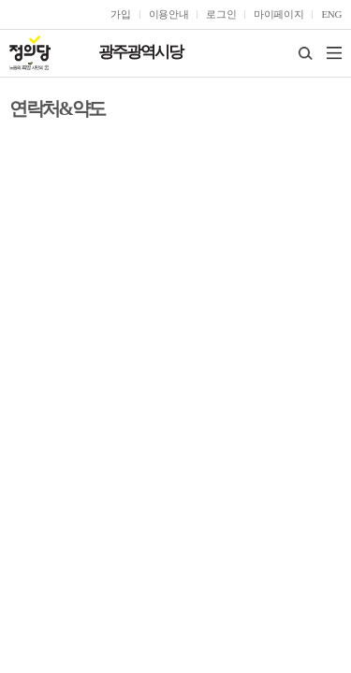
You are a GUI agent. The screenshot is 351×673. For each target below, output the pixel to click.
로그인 (221, 14)
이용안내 (169, 14)
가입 (120, 14)
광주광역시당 (140, 52)
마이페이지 (278, 14)
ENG (331, 14)
